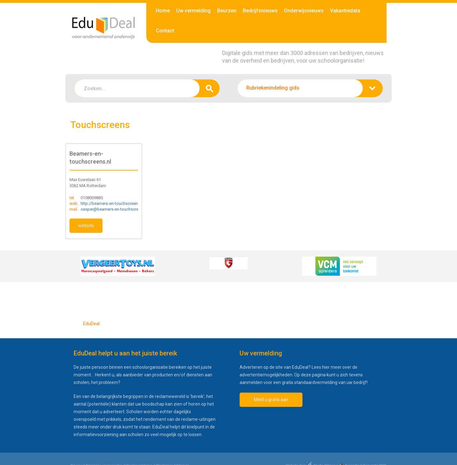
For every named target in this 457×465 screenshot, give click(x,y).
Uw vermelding (193, 11)
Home (163, 11)
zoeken (210, 88)
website (86, 225)
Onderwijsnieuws (304, 11)
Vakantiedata (345, 11)
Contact (165, 31)
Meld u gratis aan (271, 399)
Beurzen (226, 11)
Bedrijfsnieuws (260, 11)
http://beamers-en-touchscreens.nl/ (113, 203)
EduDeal (91, 324)
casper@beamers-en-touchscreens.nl (115, 209)
